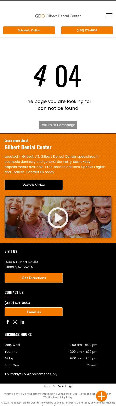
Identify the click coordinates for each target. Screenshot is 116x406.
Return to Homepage (58, 125)
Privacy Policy (11, 393)
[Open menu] (109, 16)
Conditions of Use (67, 393)
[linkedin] (22, 322)
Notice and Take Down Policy (95, 393)
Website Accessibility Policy (58, 397)
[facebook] (8, 322)
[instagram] (15, 322)
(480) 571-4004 (18, 303)
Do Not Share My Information (39, 393)
